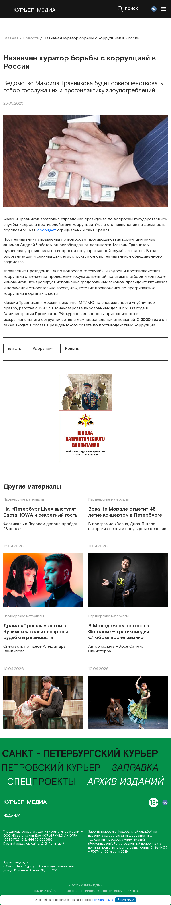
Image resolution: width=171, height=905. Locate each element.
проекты (41, 782)
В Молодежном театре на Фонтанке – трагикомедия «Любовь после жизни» (118, 632)
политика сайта (44, 891)
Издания (12, 816)
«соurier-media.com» (64, 832)
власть (14, 348)
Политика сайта (102, 900)
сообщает (46, 230)
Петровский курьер (51, 768)
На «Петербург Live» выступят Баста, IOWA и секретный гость (40, 512)
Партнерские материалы (23, 499)
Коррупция (43, 348)
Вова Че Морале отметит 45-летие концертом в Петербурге (125, 512)
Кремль (72, 348)
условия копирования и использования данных (103, 891)
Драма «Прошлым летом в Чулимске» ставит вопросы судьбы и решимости (35, 632)
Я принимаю (126, 900)
